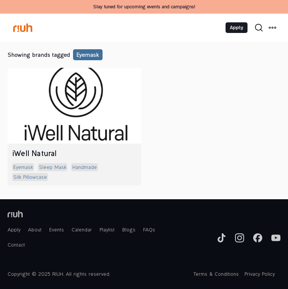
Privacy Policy (259, 274)
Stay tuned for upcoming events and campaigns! (144, 7)
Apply (236, 27)
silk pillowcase (30, 177)
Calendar (82, 230)
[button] (272, 27)
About (35, 230)
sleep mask (52, 167)
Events (56, 230)
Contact (16, 245)
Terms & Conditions (216, 274)
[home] (30, 28)
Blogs (128, 230)
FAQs (149, 230)
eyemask (87, 55)
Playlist (107, 230)
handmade (84, 167)
